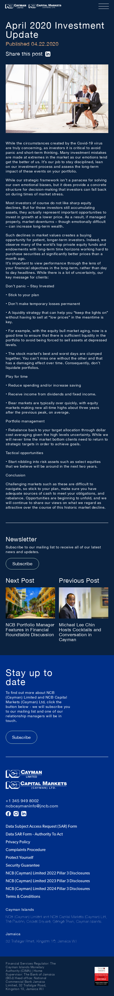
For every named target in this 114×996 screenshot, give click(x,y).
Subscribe (22, 563)
